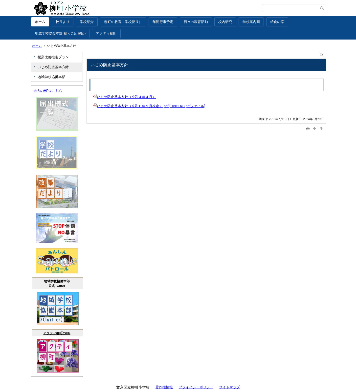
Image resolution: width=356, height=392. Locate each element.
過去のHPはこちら (47, 91)
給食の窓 (277, 22)
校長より (62, 22)
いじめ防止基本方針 (53, 67)
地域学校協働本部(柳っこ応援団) (60, 33)
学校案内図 (251, 22)
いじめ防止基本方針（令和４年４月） (124, 97)
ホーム (40, 22)
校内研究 (225, 22)
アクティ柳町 (106, 33)
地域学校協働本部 (51, 77)
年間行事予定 (163, 22)
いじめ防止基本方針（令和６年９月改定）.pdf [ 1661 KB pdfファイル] (149, 106)
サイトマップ (229, 387)
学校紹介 (87, 22)
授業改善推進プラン (53, 57)
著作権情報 (164, 387)
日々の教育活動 (196, 22)
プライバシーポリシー (196, 387)
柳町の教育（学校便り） (123, 22)
